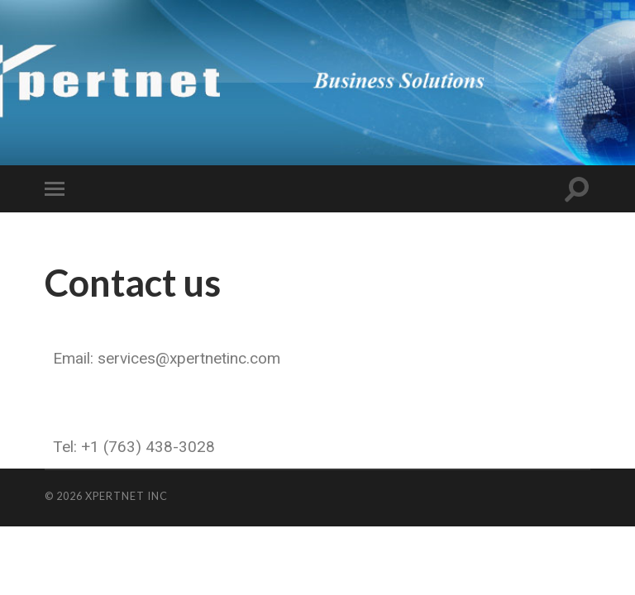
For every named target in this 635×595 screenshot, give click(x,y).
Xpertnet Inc (126, 495)
